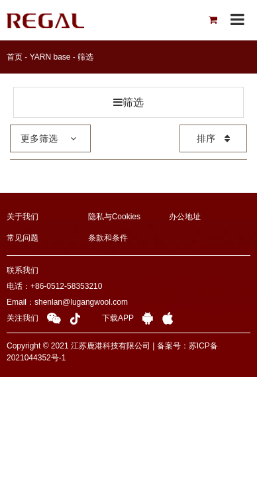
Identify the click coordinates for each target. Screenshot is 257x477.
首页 (15, 57)
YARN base (50, 57)
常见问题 (22, 237)
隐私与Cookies (114, 216)
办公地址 (185, 216)
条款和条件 (108, 237)
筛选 (85, 57)
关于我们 (22, 216)
